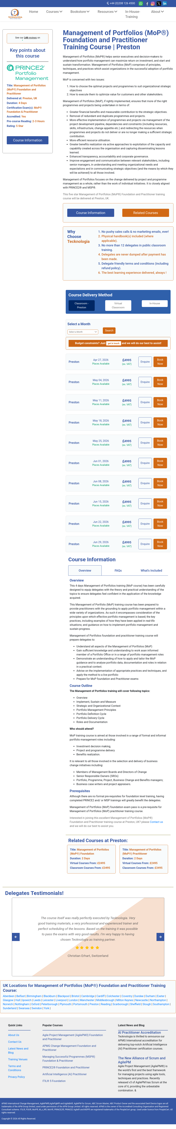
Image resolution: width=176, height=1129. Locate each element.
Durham (150, 996)
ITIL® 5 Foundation (54, 1081)
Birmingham (34, 996)
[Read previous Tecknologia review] (152, 937)
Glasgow (8, 1000)
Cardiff (100, 996)
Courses (54, 12)
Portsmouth (80, 1004)
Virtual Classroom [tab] (118, 305)
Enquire (145, 361)
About (157, 12)
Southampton (161, 1004)
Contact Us (15, 1042)
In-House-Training (132, 14)
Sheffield (135, 1004)
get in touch (113, 343)
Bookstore (79, 12)
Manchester (87, 1000)
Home (33, 12)
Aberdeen (8, 996)
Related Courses (145, 213)
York (46, 1008)
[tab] (80, 305)
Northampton (158, 1000)
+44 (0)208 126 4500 (120, 3)
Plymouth (65, 1004)
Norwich (8, 1004)
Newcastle (141, 1000)
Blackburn (50, 996)
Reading (106, 1004)
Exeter (161, 996)
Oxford (35, 1004)
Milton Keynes (124, 1000)
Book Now (160, 361)
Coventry (127, 996)
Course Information (27, 140)
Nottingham (22, 1004)
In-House (156, 303)
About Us (13, 1035)
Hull (17, 1000)
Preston (94, 1004)
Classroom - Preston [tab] (80, 305)
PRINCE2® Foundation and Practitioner (66, 1067)
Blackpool (63, 996)
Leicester (48, 1000)
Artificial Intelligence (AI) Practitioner (65, 1074)
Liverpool (61, 1000)
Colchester (113, 996)
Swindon (37, 1008)
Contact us (156, 822)
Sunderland (10, 1008)
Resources (107, 12)
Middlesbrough (105, 1000)
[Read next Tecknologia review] (23, 937)
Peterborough (49, 1004)
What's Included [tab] (151, 570)
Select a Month (78, 324)
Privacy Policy (16, 1077)
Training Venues (17, 1059)
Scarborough (120, 1004)
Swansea (23, 1008)
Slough (147, 1004)
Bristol (75, 996)
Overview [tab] (85, 570)
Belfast (20, 996)
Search (109, 330)
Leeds (37, 1000)
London (73, 1000)
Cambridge (88, 996)
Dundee (138, 996)
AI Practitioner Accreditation (139, 1033)
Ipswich (27, 1000)
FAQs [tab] (118, 570)
